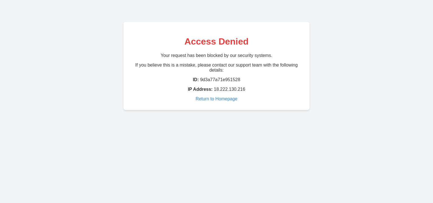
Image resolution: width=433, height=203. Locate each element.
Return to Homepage (217, 98)
